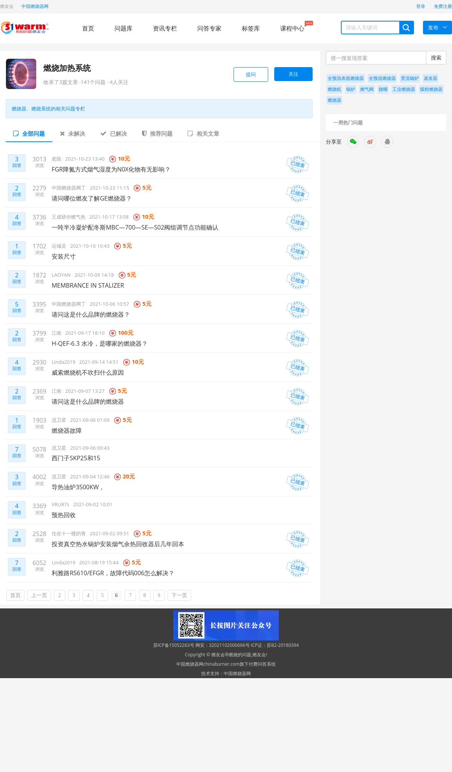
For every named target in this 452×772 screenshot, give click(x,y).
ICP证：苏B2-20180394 (275, 645)
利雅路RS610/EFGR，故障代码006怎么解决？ (113, 573)
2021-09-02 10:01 (92, 504)
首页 (88, 28)
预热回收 (64, 515)
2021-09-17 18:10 (84, 332)
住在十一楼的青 (69, 533)
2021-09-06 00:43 (89, 447)
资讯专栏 (165, 28)
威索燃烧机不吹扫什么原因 (88, 372)
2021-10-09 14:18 (94, 274)
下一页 (179, 595)
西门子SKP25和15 (76, 458)
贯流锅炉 (410, 78)
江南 (57, 332)
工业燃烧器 (403, 89)
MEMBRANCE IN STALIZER (88, 285)
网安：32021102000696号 (222, 645)
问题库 (124, 28)
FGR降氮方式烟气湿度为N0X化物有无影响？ (111, 169)
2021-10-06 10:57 (109, 303)
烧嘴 (383, 89)
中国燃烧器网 (35, 6)
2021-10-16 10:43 (89, 245)
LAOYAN (62, 274)
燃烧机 (334, 89)
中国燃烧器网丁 (69, 187)
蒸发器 (430, 78)
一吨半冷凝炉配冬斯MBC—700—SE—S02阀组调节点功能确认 (135, 227)
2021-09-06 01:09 (89, 420)
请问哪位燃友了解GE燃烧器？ (92, 198)
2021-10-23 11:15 (109, 187)
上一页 (39, 595)
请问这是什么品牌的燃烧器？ (91, 314)
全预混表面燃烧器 (346, 78)
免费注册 (443, 6)
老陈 (57, 158)
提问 (251, 74)
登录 (420, 6)
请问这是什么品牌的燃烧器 (88, 401)
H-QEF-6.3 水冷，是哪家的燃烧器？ (99, 343)
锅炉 (350, 89)
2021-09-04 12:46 (89, 476)
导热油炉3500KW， (78, 487)
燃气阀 (367, 89)
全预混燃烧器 (382, 78)
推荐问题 (157, 133)
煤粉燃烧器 (431, 89)
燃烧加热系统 (67, 68)
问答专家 (209, 28)
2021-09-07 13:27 (84, 391)
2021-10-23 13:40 (84, 158)
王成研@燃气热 (69, 216)
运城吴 (59, 245)
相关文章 (203, 133)
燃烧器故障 (67, 430)
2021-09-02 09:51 (109, 533)
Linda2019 (64, 361)
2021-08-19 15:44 (98, 562)
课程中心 (292, 26)
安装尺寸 (64, 256)
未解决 (72, 133)
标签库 (251, 28)
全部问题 (29, 133)
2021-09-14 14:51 (98, 361)
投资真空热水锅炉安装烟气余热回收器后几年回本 (118, 544)
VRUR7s (61, 504)
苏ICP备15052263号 (173, 645)
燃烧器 (334, 100)
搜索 (436, 57)
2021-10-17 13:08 (108, 216)
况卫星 (59, 420)
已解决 (113, 133)
